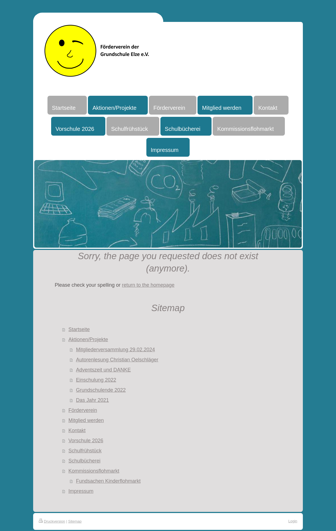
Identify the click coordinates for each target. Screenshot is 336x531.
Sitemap (75, 521)
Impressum (80, 491)
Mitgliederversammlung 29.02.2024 (115, 349)
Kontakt (76, 430)
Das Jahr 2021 (92, 400)
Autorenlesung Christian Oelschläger (117, 360)
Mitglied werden (86, 420)
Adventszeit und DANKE (103, 370)
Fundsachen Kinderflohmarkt (108, 481)
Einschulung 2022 (96, 380)
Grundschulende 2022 (101, 390)
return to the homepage (148, 285)
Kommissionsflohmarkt (93, 471)
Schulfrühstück (84, 450)
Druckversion (52, 521)
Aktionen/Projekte (88, 339)
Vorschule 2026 (85, 440)
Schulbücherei (84, 461)
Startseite (79, 329)
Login (292, 521)
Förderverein (82, 410)
